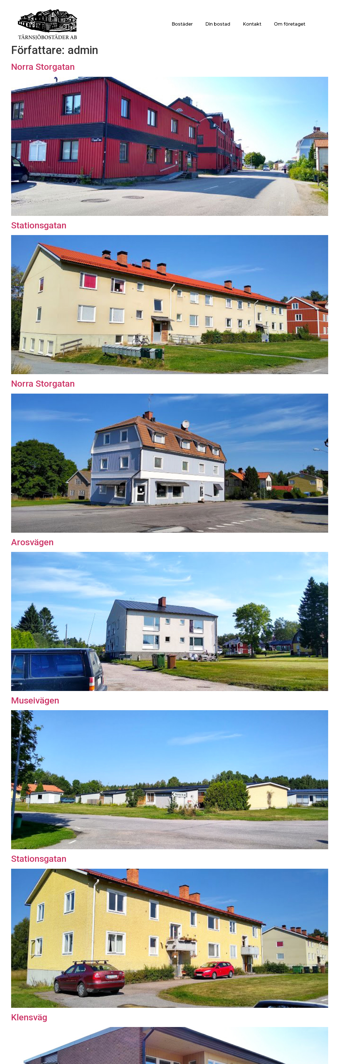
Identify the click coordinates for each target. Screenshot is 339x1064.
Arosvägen (32, 542)
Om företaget (289, 24)
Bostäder (182, 24)
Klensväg (29, 1017)
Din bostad (217, 24)
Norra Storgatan (43, 66)
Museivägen (35, 700)
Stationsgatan (38, 225)
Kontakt (252, 24)
